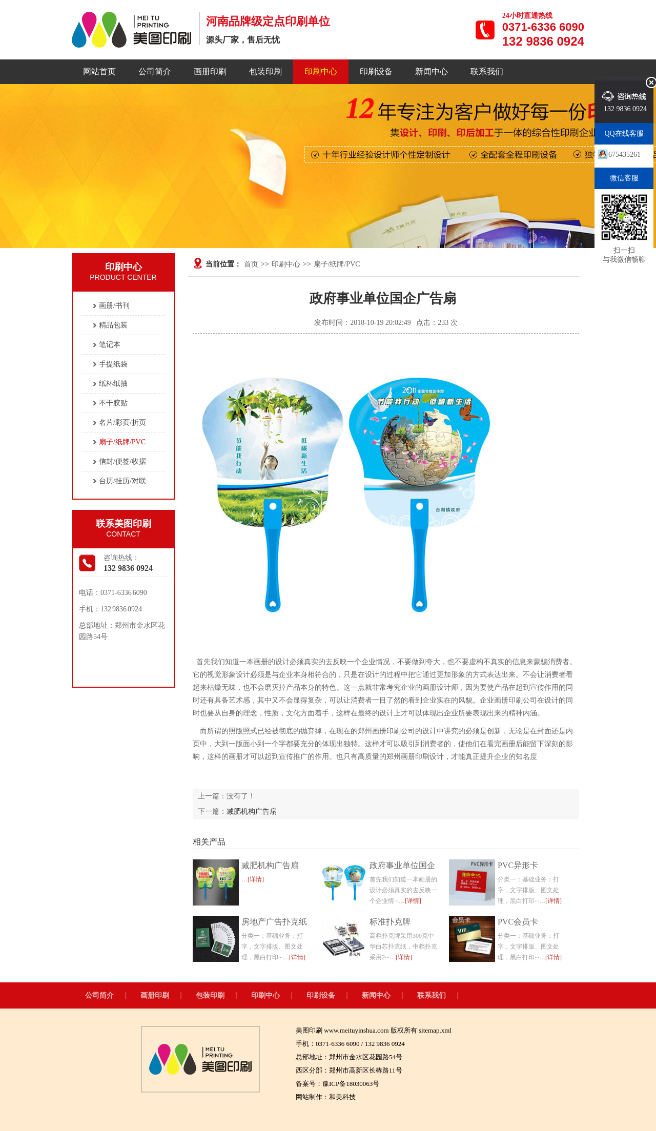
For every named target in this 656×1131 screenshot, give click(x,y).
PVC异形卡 (518, 865)
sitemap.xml (435, 1030)
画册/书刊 (114, 306)
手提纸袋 (113, 364)
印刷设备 (376, 71)
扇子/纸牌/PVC (337, 264)
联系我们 (486, 71)
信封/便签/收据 (122, 461)
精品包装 (113, 325)
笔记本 (109, 344)
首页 (251, 264)
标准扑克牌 (390, 921)
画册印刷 (210, 71)
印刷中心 (320, 71)
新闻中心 (431, 71)
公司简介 (154, 71)
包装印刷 (265, 71)
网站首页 (99, 71)
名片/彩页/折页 (122, 422)
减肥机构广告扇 (252, 811)
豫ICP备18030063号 (350, 1083)
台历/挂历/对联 (122, 481)
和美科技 (342, 1097)
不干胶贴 (113, 403)
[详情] (256, 879)
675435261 (624, 154)
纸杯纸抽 (113, 383)
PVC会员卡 (518, 921)
